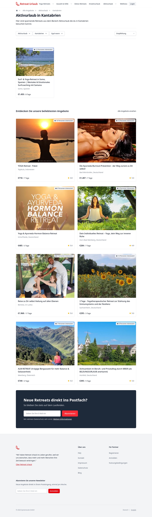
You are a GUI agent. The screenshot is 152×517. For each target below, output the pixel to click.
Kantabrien (57, 10)
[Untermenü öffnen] (54, 3)
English (133, 510)
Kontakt (81, 458)
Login (132, 4)
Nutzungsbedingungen (118, 463)
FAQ (79, 453)
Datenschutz (83, 468)
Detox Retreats (80, 4)
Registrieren (114, 453)
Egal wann (57, 33)
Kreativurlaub (94, 4)
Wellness (123, 4)
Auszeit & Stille (62, 4)
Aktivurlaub (108, 4)
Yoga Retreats (44, 4)
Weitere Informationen (62, 419)
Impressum (82, 463)
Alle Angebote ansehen (127, 111)
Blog (80, 473)
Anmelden (113, 458)
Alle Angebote (28, 10)
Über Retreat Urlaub (24, 464)
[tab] (28, 74)
